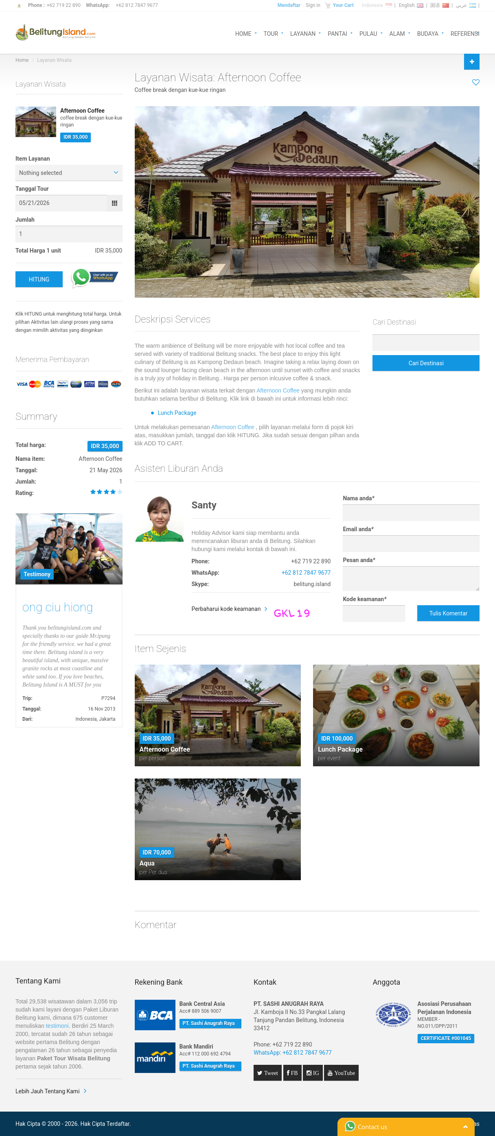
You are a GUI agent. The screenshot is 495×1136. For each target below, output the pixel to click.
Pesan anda (359, 560)
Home (21, 60)
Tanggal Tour (32, 188)
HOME (243, 33)
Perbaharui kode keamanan (226, 609)
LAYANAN (302, 33)
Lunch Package (177, 413)
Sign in (313, 5)
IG (315, 1073)
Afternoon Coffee (278, 390)
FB (293, 1073)
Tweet (270, 1073)
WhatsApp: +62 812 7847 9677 (293, 1052)
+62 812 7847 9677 (137, 5)
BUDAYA (427, 33)
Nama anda (358, 498)
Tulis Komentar (448, 613)
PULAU (368, 33)
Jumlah (25, 219)
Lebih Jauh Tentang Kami (47, 1091)
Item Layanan (32, 158)
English (411, 5)
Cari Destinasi (426, 363)
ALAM (397, 33)
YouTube (344, 1073)
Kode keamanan (364, 599)
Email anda (358, 529)
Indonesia (377, 5)
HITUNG (39, 279)
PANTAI (337, 33)
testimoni (57, 1026)
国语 (439, 5)
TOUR (271, 33)
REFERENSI (465, 33)
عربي (466, 5)
